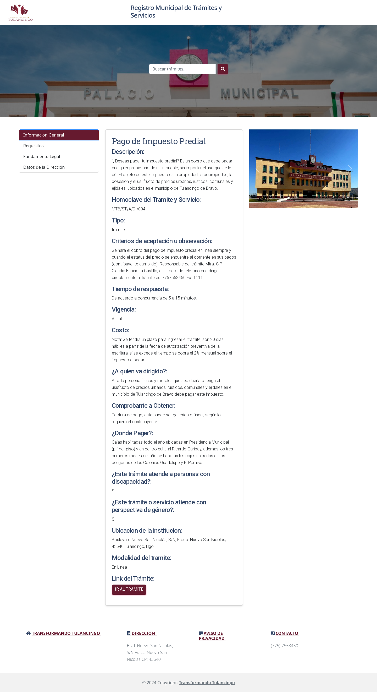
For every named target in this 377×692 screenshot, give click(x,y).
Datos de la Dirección (44, 167)
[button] (257, 168)
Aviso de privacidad (212, 635)
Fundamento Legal (41, 156)
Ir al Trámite (129, 589)
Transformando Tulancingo (66, 633)
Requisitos (33, 146)
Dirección (144, 633)
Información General (43, 135)
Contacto (287, 633)
